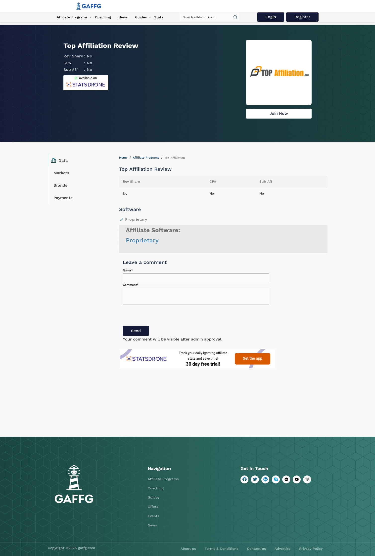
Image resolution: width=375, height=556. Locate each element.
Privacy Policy (311, 549)
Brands (60, 185)
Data (59, 160)
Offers (153, 507)
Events (153, 516)
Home (123, 157)
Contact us (256, 549)
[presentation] (160, 316)
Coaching (103, 17)
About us (188, 549)
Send (136, 330)
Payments (62, 197)
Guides (141, 17)
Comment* (131, 284)
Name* (128, 270)
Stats (158, 17)
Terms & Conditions (221, 549)
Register (302, 16)
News (123, 17)
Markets (61, 173)
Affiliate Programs (72, 17)
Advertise (282, 549)
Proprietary (142, 240)
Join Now (279, 113)
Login (270, 16)
